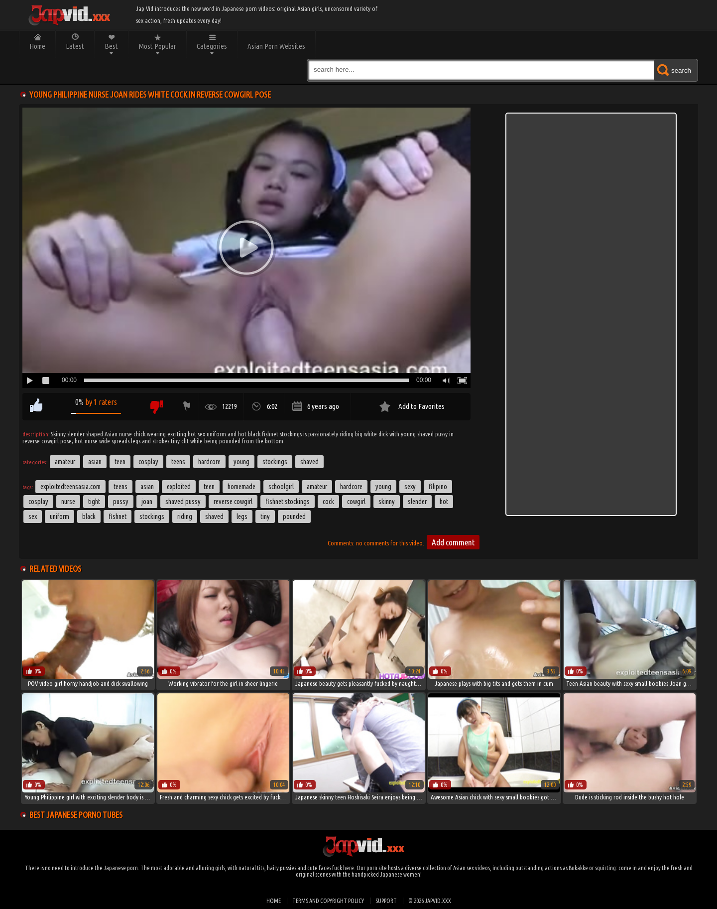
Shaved (309, 462)
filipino (438, 487)
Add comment (453, 542)
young (383, 487)
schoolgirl (281, 487)
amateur (317, 487)
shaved (214, 516)
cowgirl (356, 502)
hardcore (351, 487)
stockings (151, 516)
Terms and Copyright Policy (328, 901)
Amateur (65, 462)
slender (417, 502)
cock (328, 502)
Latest (75, 46)
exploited (179, 487)
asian (147, 487)
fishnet (117, 516)
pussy (120, 502)
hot (444, 502)
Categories (212, 46)
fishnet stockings (287, 502)
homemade (241, 487)
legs (242, 516)
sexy (410, 487)
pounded (294, 516)
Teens (178, 462)
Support (386, 901)
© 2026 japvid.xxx (429, 901)
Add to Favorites (421, 406)
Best (111, 46)
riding (184, 516)
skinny (386, 502)
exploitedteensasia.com (70, 487)
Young (241, 462)
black (89, 516)
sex (32, 516)
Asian (95, 462)
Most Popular (157, 46)
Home (37, 46)
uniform (59, 516)
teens (120, 487)
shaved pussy (183, 502)
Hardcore (209, 462)
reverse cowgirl (233, 502)
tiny (265, 516)
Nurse (68, 502)
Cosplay (148, 462)
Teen (120, 462)
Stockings (274, 462)
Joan (146, 502)
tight (94, 502)
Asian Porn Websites (276, 46)
